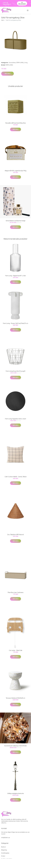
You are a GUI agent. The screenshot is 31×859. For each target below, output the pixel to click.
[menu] (28, 10)
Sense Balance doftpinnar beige (15, 221)
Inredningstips (5, 853)
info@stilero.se (5, 837)
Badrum (3, 847)
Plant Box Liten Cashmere (15, 592)
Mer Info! (7, 73)
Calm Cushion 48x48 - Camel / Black (15, 476)
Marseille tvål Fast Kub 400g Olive (15, 123)
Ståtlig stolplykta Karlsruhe (15, 793)
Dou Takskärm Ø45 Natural (15, 534)
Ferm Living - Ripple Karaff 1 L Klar (15, 275)
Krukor (3, 856)
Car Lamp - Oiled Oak (15, 650)
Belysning (4, 850)
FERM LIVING (20, 62)
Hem (2, 20)
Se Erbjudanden (22, 3)
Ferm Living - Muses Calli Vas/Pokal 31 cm (15, 323)
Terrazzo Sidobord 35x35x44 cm (15, 698)
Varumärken (12, 62)
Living (25, 62)
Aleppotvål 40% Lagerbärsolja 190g (15, 170)
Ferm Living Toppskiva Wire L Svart (15, 419)
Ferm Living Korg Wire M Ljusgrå (15, 371)
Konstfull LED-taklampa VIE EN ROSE (15, 746)
